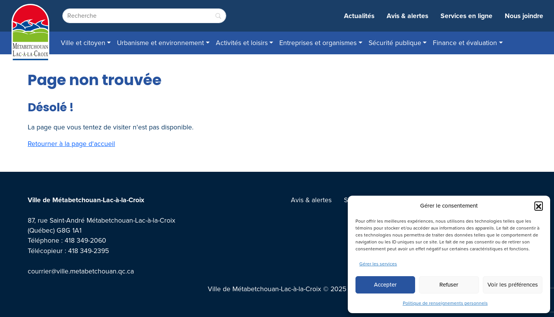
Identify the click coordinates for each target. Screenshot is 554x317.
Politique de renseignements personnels (445, 303)
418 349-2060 (85, 240)
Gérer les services (378, 263)
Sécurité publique (395, 43)
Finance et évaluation (465, 43)
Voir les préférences (512, 284)
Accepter (385, 284)
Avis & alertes (407, 16)
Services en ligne (466, 16)
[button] (538, 206)
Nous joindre (524, 16)
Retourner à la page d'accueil (71, 144)
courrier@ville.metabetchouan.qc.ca (81, 271)
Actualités (359, 16)
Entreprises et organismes (318, 43)
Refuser (448, 284)
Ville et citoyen (83, 43)
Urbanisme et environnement (160, 43)
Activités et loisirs (242, 43)
